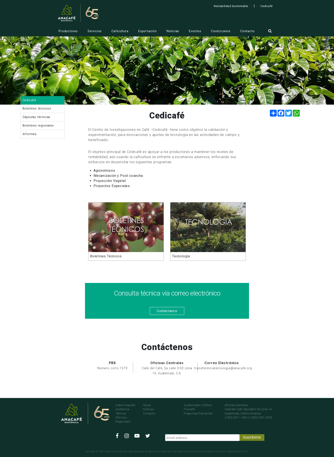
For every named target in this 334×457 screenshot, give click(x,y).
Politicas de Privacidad (197, 451)
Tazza (147, 405)
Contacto (247, 31)
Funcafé (189, 409)
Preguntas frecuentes (198, 413)
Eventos (195, 31)
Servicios (95, 31)
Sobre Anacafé (125, 405)
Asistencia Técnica (123, 411)
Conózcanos (220, 31)
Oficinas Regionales (123, 419)
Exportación (147, 31)
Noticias (173, 31)
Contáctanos (167, 311)
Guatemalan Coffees (198, 405)
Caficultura (119, 31)
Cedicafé (267, 6)
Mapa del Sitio (239, 451)
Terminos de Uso (221, 451)
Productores (68, 31)
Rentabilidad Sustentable (231, 6)
